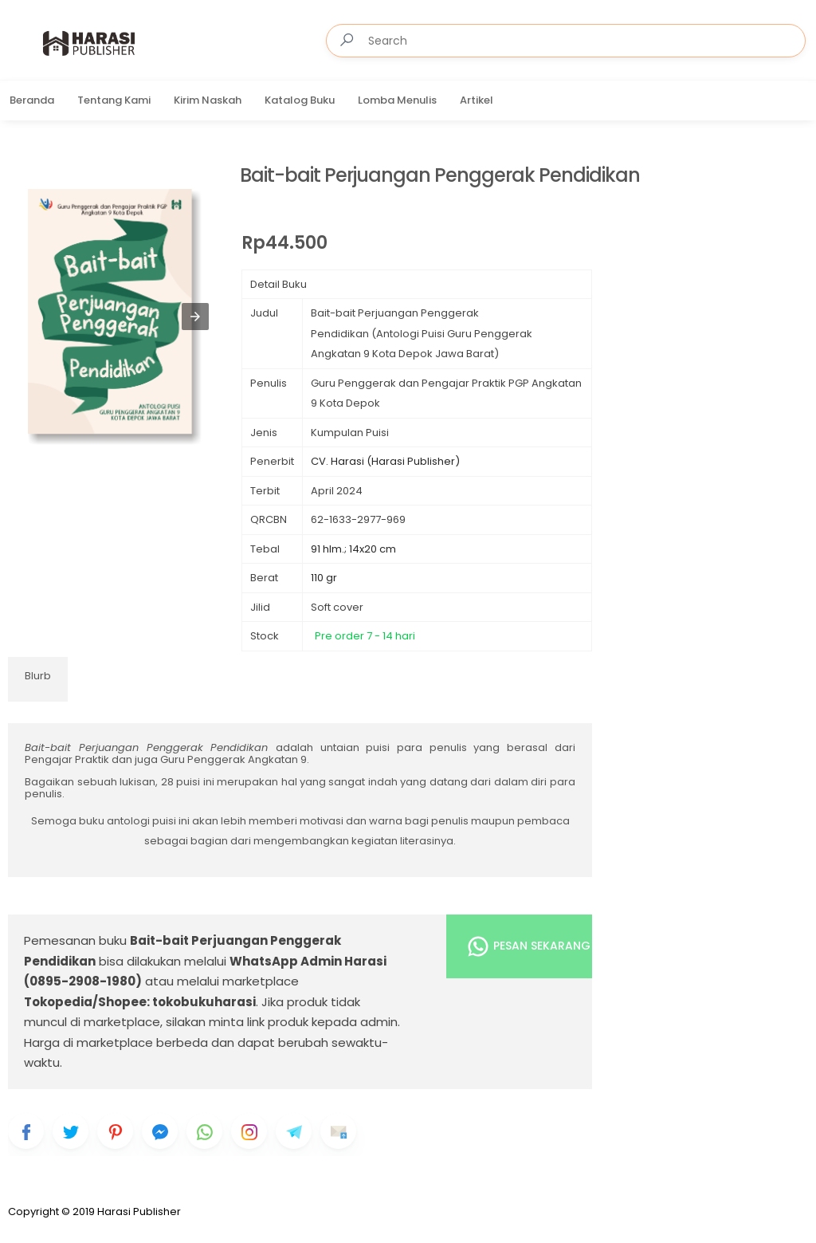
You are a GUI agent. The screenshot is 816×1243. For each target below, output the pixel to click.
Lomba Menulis (397, 100)
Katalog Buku (300, 100)
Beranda (32, 100)
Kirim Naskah (207, 100)
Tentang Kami (114, 100)
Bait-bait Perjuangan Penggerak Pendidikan (440, 175)
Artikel (476, 100)
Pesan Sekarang (528, 946)
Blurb (38, 675)
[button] (195, 316)
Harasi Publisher (139, 1211)
